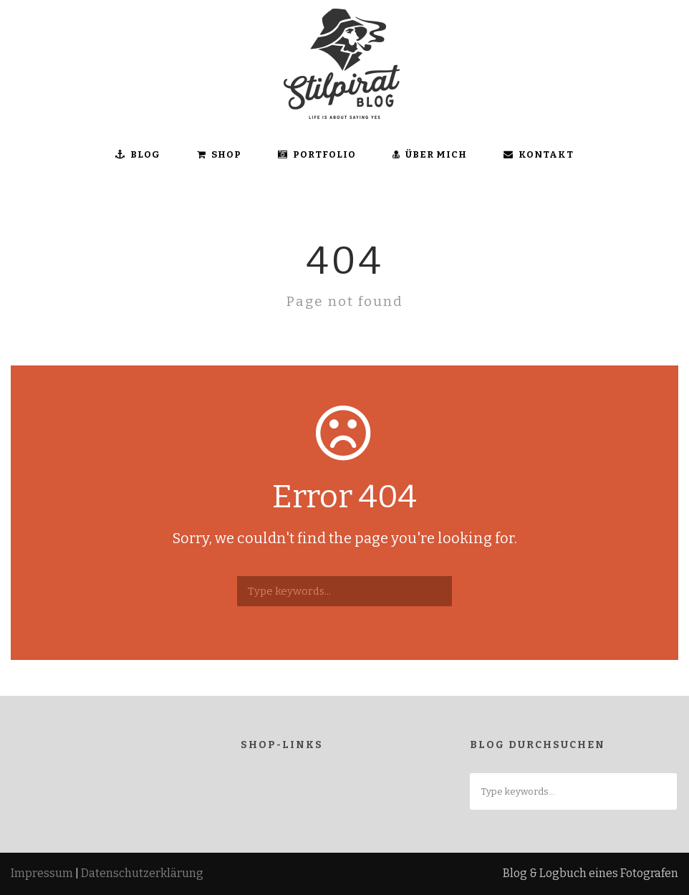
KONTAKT (539, 154)
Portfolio (317, 154)
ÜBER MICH (429, 154)
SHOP (219, 154)
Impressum (42, 873)
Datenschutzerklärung (142, 873)
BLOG (137, 154)
